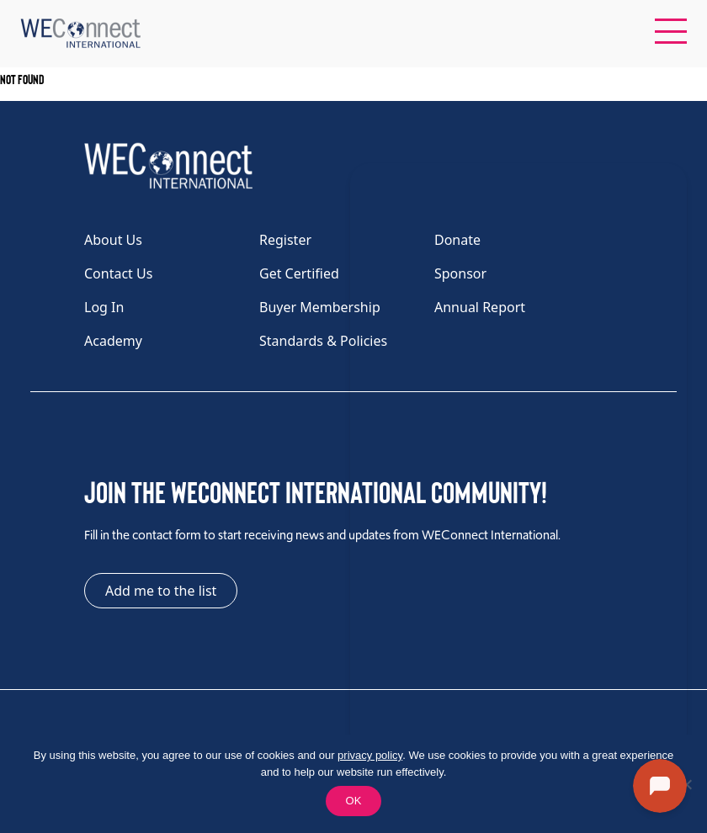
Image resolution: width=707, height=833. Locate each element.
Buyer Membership (319, 307)
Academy (113, 341)
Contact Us (118, 273)
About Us (113, 240)
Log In (104, 307)
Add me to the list (160, 590)
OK (354, 800)
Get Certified (299, 273)
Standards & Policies (323, 341)
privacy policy (370, 755)
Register (285, 240)
